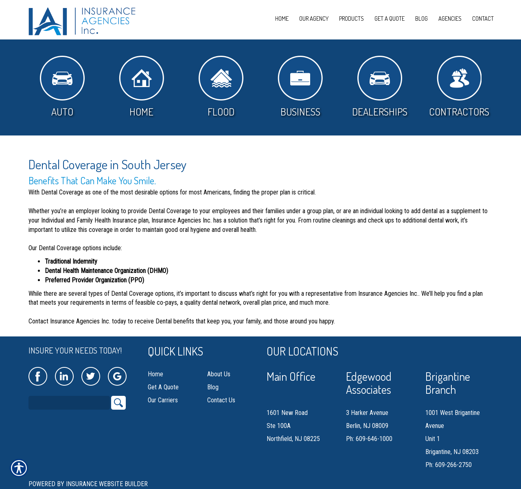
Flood (221, 87)
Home (141, 87)
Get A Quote (163, 387)
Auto (62, 87)
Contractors (459, 87)
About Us (218, 374)
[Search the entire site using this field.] (69, 403)
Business (300, 87)
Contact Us (221, 400)
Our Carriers (163, 400)
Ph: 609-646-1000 (369, 439)
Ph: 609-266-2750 (448, 465)
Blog (213, 387)
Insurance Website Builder (107, 484)
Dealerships (379, 87)
